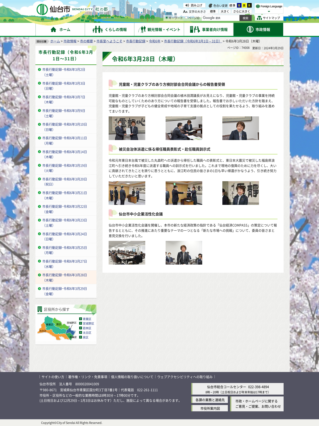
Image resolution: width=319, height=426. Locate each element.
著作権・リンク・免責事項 (87, 376)
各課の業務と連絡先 (210, 399)
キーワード (174, 18)
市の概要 (86, 41)
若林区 (87, 328)
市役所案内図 (210, 408)
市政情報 (69, 41)
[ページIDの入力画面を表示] (186, 17)
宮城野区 (88, 323)
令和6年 (155, 41)
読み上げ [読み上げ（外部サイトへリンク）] (196, 5)
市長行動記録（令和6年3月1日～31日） (193, 41)
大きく (225, 11)
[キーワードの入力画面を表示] (166, 17)
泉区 (85, 337)
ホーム (55, 41)
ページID (192, 18)
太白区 (87, 332)
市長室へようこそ (109, 41)
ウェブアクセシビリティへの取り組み (185, 376)
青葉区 (87, 319)
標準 (232, 5)
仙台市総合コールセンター (226, 386)
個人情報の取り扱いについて (132, 376)
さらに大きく (241, 11)
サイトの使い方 (53, 376)
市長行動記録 (135, 41)
